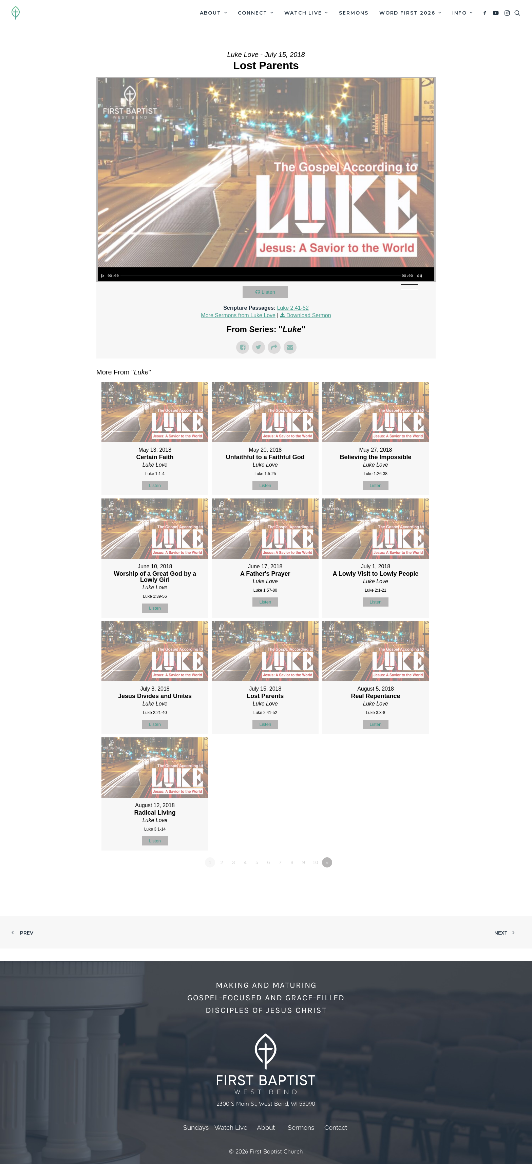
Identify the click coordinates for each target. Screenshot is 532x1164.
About (213, 13)
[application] (266, 274)
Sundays (196, 1127)
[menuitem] (213, 13)
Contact (335, 1127)
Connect (255, 13)
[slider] (260, 275)
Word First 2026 (410, 13)
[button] (486, 13)
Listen (268, 292)
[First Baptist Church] (16, 13)
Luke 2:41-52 (292, 308)
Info (462, 13)
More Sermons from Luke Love (238, 315)
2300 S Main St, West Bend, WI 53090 (265, 1103)
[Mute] (419, 276)
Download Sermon (308, 315)
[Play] (102, 276)
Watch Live (306, 13)
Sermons (353, 13)
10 (315, 862)
